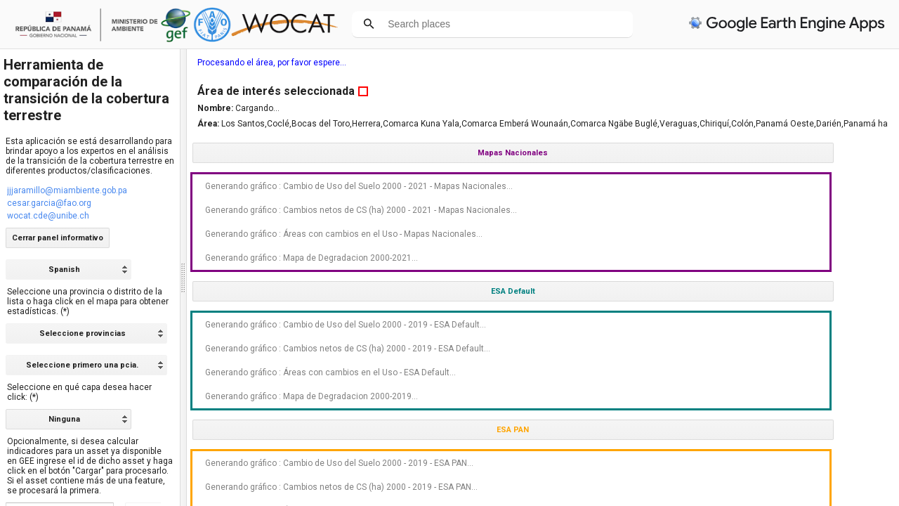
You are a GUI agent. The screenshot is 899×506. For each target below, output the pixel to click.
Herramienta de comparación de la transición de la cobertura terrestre (86, 90)
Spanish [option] (64, 269)
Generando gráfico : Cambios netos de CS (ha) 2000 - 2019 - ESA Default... (784, 403)
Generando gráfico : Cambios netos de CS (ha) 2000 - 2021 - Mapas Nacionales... (784, 225)
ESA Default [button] (787, 330)
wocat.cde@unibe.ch (48, 216)
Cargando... (756, 108)
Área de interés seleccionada (774, 91)
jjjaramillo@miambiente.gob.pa (67, 190)
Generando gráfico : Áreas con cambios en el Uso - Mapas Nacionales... (787, 258)
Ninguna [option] (64, 419)
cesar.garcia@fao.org (49, 203)
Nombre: (715, 108)
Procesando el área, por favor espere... (770, 62)
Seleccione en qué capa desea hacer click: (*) (79, 392)
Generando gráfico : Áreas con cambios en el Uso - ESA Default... (787, 436)
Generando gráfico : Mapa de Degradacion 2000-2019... (785, 470)
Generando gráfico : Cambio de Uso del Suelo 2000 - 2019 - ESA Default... (779, 369)
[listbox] (68, 419)
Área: (708, 124)
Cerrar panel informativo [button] (57, 237)
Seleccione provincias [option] (82, 333)
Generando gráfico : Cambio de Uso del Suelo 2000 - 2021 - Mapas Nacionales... (781, 191)
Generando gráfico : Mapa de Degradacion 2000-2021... (785, 292)
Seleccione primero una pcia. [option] (82, 365)
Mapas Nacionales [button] (787, 152)
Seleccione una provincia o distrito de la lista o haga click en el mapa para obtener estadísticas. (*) (88, 301)
